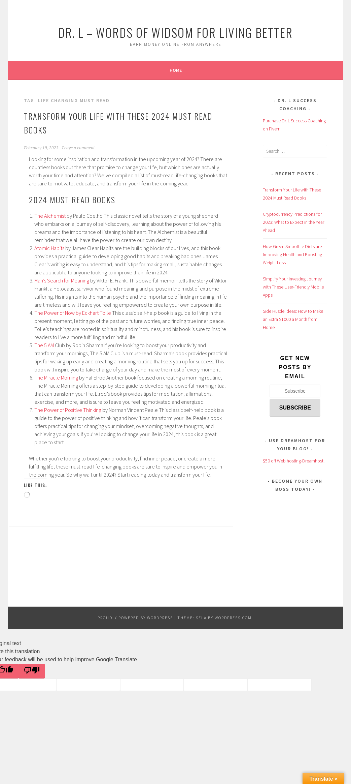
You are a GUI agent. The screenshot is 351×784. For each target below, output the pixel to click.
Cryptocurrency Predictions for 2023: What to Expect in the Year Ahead (293, 222)
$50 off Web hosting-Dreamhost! (293, 461)
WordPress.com (233, 617)
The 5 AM (44, 345)
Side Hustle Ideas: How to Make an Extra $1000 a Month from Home (293, 319)
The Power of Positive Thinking (67, 409)
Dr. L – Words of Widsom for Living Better (175, 32)
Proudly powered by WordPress (135, 617)
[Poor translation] (32, 671)
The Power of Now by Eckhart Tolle (72, 312)
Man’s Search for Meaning (61, 280)
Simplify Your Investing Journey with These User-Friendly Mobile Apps (293, 287)
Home (176, 70)
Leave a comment (78, 148)
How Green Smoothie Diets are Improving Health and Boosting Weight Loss (292, 254)
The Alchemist (50, 215)
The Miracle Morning (56, 377)
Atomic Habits (49, 248)
